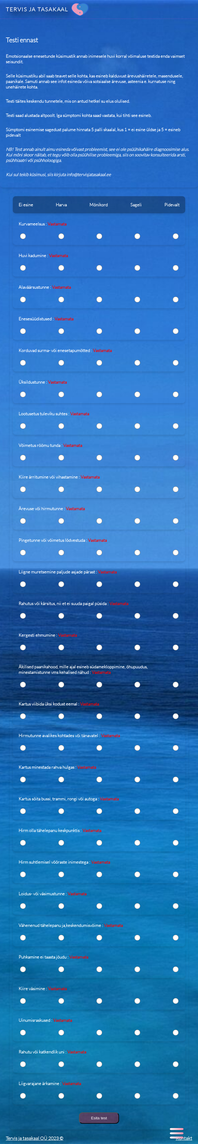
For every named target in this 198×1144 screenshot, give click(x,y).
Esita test (99, 1118)
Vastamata (57, 224)
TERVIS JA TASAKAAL (37, 9)
